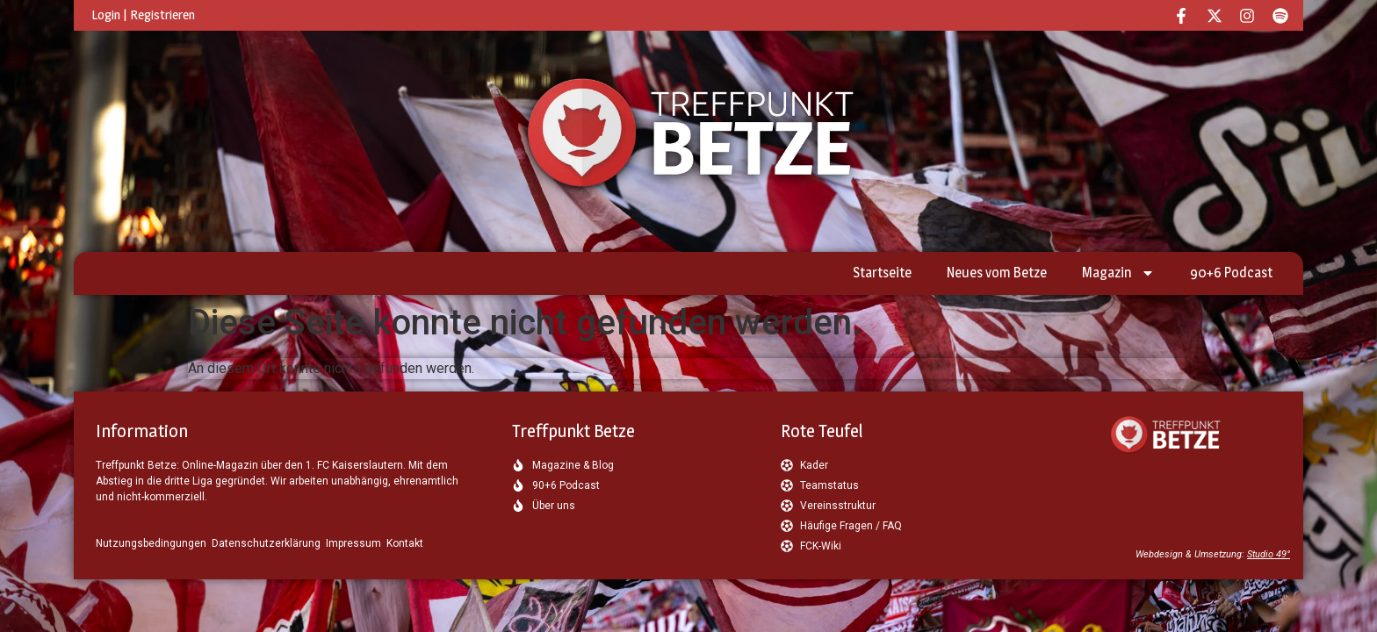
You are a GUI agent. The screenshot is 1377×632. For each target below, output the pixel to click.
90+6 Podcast (1231, 272)
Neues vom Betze (997, 272)
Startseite (882, 272)
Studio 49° (1268, 554)
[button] (38, 593)
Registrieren (162, 14)
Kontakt (404, 543)
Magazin (1118, 273)
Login (105, 14)
